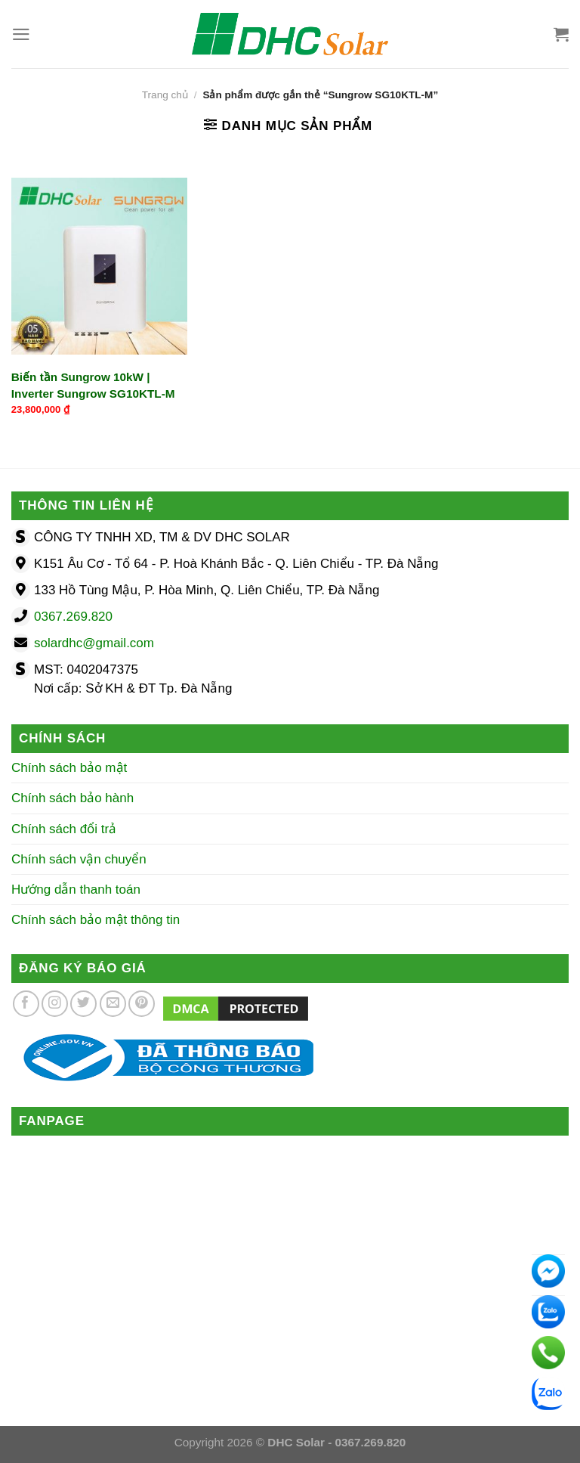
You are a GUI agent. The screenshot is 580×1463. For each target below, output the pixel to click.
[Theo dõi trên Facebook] (26, 1003)
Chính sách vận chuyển (79, 859)
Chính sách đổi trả (63, 829)
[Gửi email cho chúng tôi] (113, 1003)
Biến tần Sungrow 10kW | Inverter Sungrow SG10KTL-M (93, 384)
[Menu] (21, 34)
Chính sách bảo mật (69, 768)
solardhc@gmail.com (94, 643)
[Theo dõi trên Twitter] (83, 1003)
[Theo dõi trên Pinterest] (141, 1003)
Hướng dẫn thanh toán (75, 889)
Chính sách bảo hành (72, 798)
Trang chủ (165, 95)
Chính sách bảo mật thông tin (95, 920)
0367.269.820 (73, 616)
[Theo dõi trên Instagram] (55, 1003)
